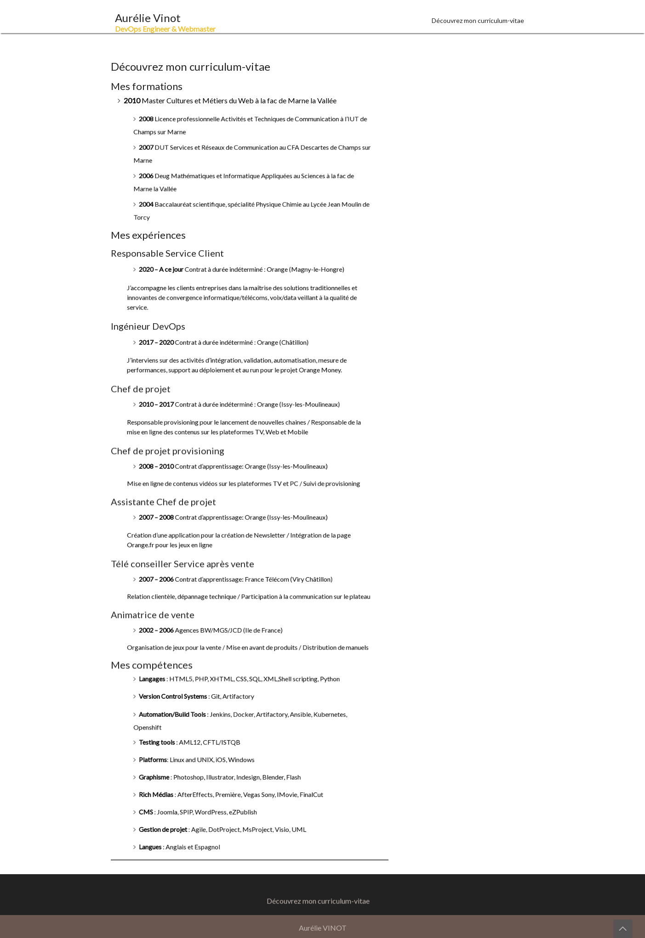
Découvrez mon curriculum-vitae (478, 20)
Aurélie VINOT (323, 927)
